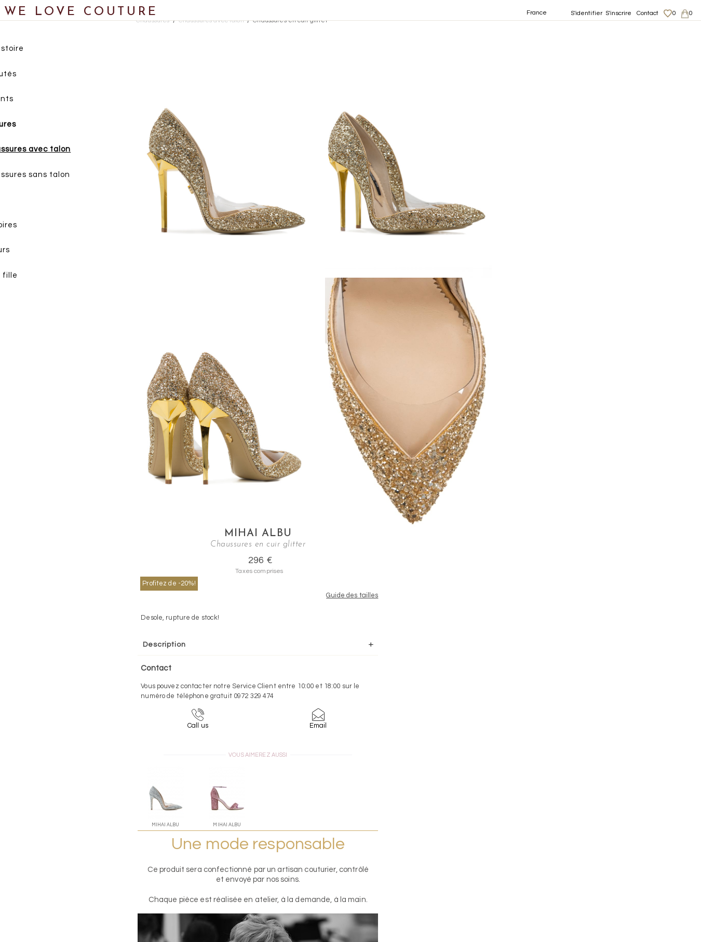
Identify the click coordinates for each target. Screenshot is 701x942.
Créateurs (31, 252)
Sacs (21, 202)
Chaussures (34, 127)
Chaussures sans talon (67, 177)
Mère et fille (35, 278)
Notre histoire (38, 51)
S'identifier (587, 13)
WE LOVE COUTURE (81, 12)
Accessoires (35, 227)
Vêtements (33, 101)
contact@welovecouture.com (606, 745)
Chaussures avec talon (67, 152)
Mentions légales (600, 826)
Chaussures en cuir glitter (290, 20)
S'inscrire (618, 13)
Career (585, 877)
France (537, 12)
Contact (648, 13)
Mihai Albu (597, 34)
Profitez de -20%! (537, 83)
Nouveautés (35, 76)
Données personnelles (609, 847)
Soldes (24, 303)
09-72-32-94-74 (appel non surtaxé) (415, 745)
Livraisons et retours (606, 837)
